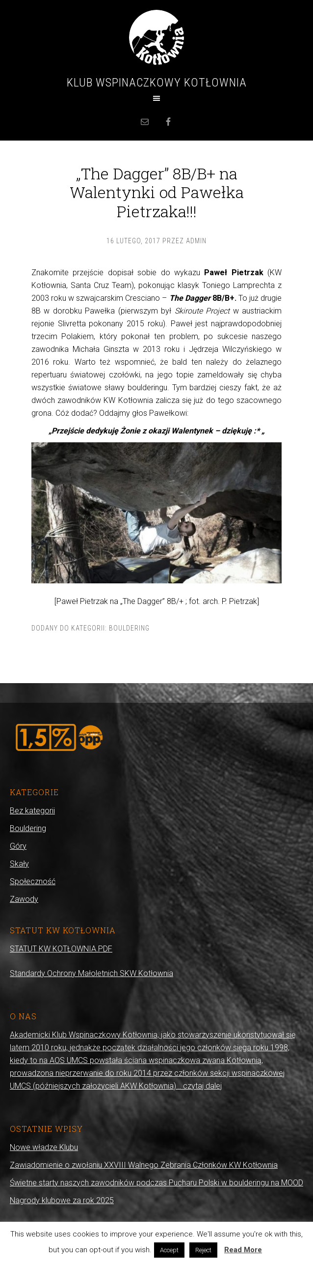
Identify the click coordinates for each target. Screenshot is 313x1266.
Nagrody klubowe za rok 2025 (62, 1200)
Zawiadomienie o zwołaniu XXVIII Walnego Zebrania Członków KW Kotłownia (144, 1165)
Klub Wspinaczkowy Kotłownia (157, 82)
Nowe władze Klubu (44, 1147)
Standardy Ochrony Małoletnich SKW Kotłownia (91, 973)
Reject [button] (203, 1250)
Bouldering (129, 628)
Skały (19, 863)
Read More (243, 1249)
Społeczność (32, 881)
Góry (18, 846)
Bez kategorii (32, 810)
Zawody (24, 899)
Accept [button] (169, 1250)
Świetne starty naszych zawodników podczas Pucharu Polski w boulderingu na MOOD (156, 1182)
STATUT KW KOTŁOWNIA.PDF (61, 948)
